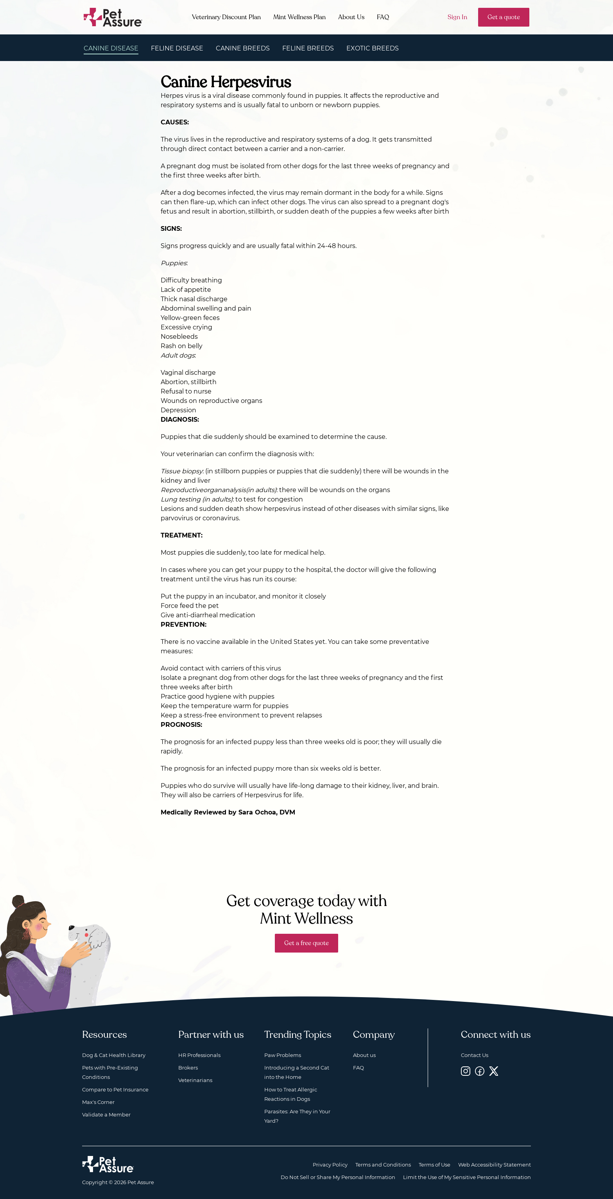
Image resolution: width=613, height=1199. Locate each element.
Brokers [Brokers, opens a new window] (188, 1067)
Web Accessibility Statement (494, 1164)
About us (364, 1055)
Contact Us (474, 1055)
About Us (351, 17)
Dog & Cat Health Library (113, 1055)
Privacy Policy (330, 1164)
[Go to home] (113, 16)
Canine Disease (111, 48)
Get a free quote (306, 943)
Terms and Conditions (383, 1164)
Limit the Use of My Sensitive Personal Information (467, 1177)
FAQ (383, 17)
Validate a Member (106, 1114)
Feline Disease (177, 48)
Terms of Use (434, 1164)
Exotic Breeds (372, 48)
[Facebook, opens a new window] (479, 1071)
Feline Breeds (308, 48)
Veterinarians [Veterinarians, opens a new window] (195, 1080)
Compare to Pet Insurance (115, 1089)
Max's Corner (98, 1102)
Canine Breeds (243, 48)
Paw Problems (282, 1055)
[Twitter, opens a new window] (493, 1071)
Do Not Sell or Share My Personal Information (338, 1177)
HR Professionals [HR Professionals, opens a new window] (199, 1055)
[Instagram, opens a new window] (465, 1071)
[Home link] (108, 1164)
